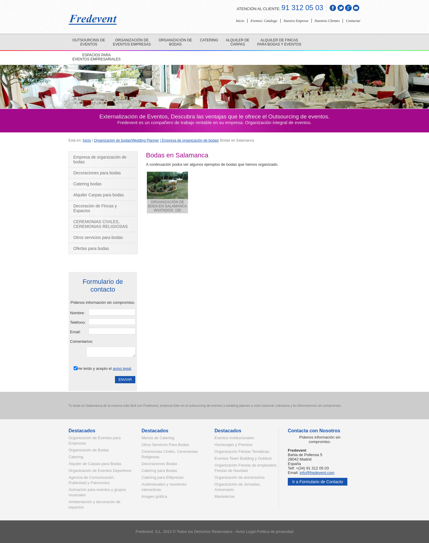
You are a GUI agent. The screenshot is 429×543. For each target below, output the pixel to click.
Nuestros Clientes (327, 21)
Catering (209, 40)
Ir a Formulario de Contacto (317, 481)
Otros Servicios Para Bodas (165, 444)
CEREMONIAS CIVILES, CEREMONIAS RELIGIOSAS (100, 224)
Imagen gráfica (154, 496)
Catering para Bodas (159, 470)
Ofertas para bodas (91, 248)
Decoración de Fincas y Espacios (95, 208)
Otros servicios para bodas (98, 237)
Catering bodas (87, 183)
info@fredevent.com (317, 472)
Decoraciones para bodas (97, 172)
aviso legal (122, 368)
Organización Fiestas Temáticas (241, 451)
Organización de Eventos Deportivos (100, 470)
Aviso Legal (246, 531)
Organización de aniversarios (239, 477)
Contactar (353, 21)
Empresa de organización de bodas (99, 159)
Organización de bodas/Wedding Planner (126, 140)
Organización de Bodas (89, 450)
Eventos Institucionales (234, 438)
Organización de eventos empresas (132, 42)
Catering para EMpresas (163, 477)
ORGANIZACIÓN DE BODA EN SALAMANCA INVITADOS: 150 (167, 192)
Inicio (240, 21)
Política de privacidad (275, 531)
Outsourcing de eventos (88, 42)
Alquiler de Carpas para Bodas (95, 463)
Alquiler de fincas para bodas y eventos (279, 42)
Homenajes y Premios (233, 444)
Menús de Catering (158, 438)
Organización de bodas (175, 42)
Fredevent (144, 531)
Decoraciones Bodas (159, 463)
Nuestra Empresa (296, 21)
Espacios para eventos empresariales (96, 57)
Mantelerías (224, 496)
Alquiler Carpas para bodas (98, 195)
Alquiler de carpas (237, 42)
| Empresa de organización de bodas (189, 140)
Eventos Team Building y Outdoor (243, 458)
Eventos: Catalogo (264, 21)
